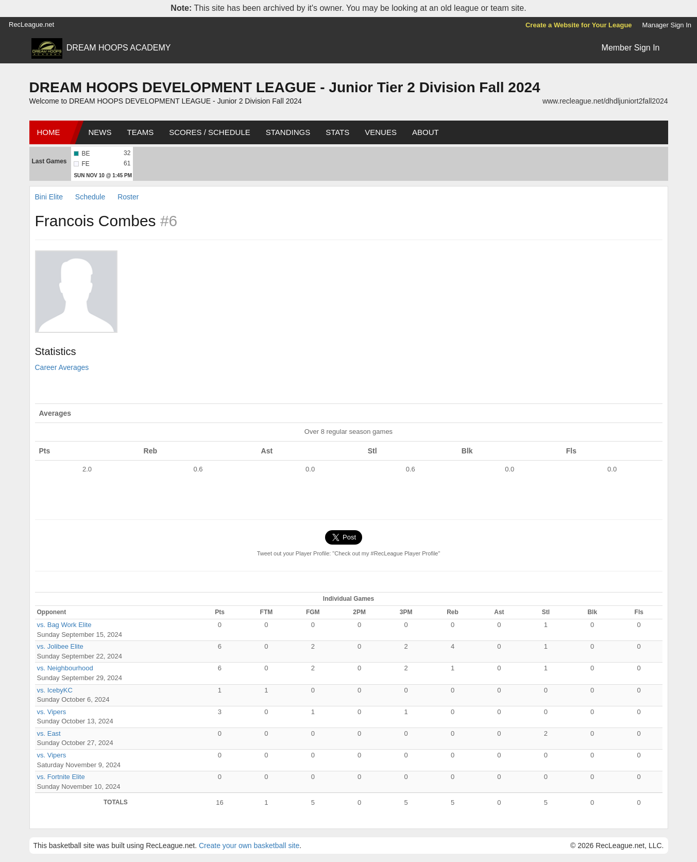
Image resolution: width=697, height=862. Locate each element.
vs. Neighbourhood (65, 668)
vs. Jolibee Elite (60, 646)
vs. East (49, 733)
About (425, 132)
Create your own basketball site (249, 845)
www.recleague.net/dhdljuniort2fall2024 (605, 101)
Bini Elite (50, 197)
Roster (128, 197)
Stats (337, 132)
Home (48, 132)
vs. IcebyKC (55, 690)
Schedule (90, 197)
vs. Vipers (51, 712)
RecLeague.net (31, 24)
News (100, 132)
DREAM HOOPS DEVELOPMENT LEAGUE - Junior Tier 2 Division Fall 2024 (284, 87)
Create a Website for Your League (578, 25)
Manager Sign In (666, 25)
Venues (381, 132)
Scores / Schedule (209, 132)
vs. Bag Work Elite (64, 625)
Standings (288, 132)
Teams (140, 132)
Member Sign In (631, 47)
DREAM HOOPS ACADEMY (118, 47)
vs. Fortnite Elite (61, 777)
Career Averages (62, 367)
